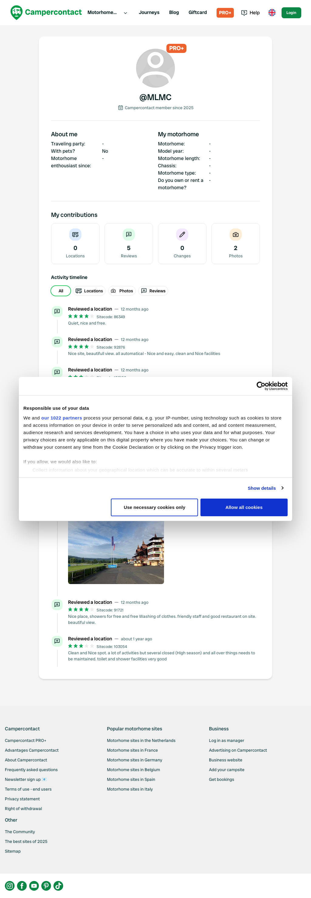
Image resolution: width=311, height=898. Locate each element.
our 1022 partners (61, 417)
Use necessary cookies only (155, 507)
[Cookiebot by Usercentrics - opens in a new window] (261, 386)
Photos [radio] (122, 291)
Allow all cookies (244, 507)
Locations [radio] (89, 291)
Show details (262, 488)
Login (291, 12)
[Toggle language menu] (272, 12)
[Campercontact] (46, 13)
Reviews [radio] (153, 291)
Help (250, 12)
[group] (155, 291)
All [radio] (61, 291)
